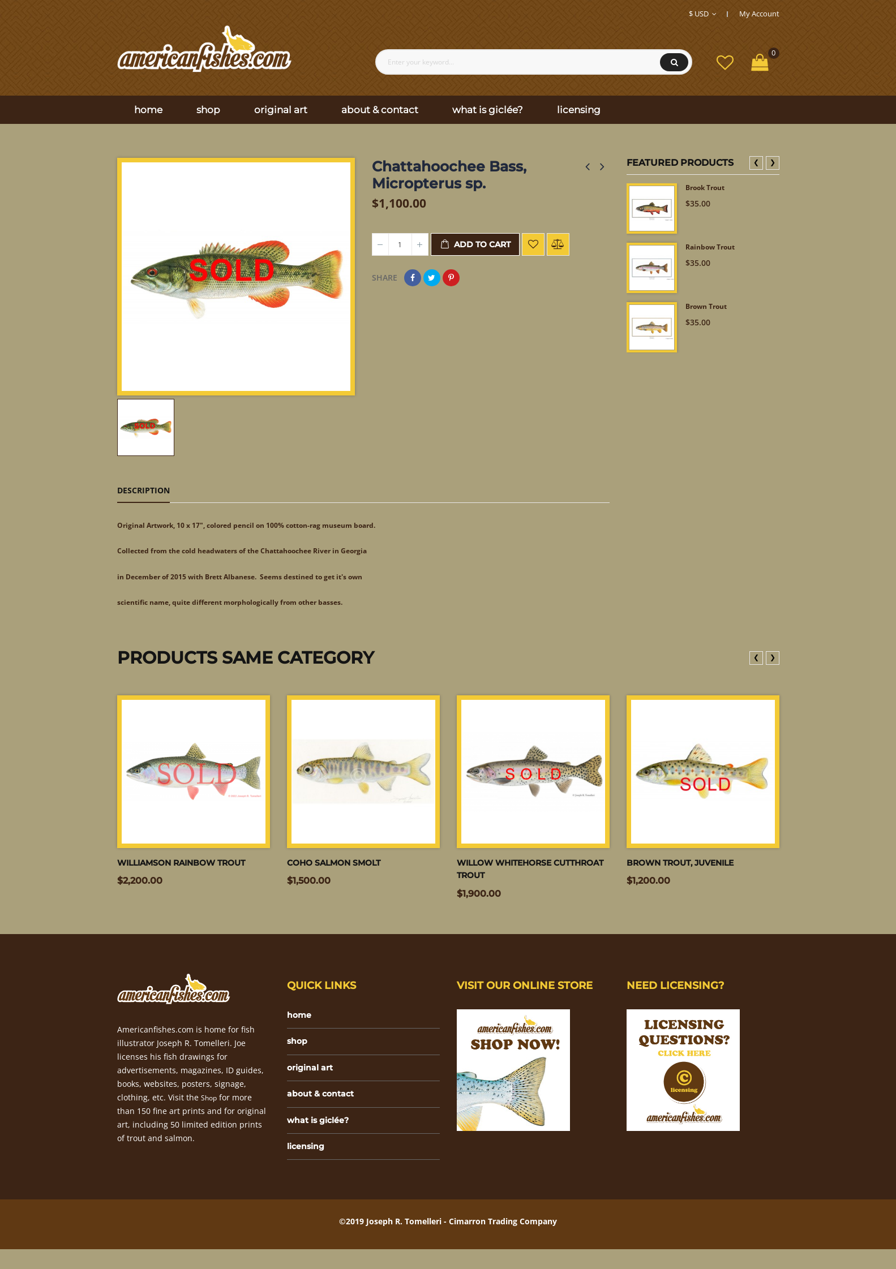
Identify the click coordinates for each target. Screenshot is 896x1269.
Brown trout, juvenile (689, 869)
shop (298, 1052)
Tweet (431, 277)
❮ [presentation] (756, 162)
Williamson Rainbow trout (191, 869)
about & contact (324, 1108)
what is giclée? (321, 1137)
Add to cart (475, 244)
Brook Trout (709, 188)
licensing (308, 1165)
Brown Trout (710, 307)
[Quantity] (400, 244)
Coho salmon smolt (340, 869)
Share (412, 277)
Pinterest (451, 277)
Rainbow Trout (714, 248)
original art (313, 1080)
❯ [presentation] (772, 162)
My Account (759, 13)
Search (674, 62)
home (300, 1023)
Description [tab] (143, 490)
